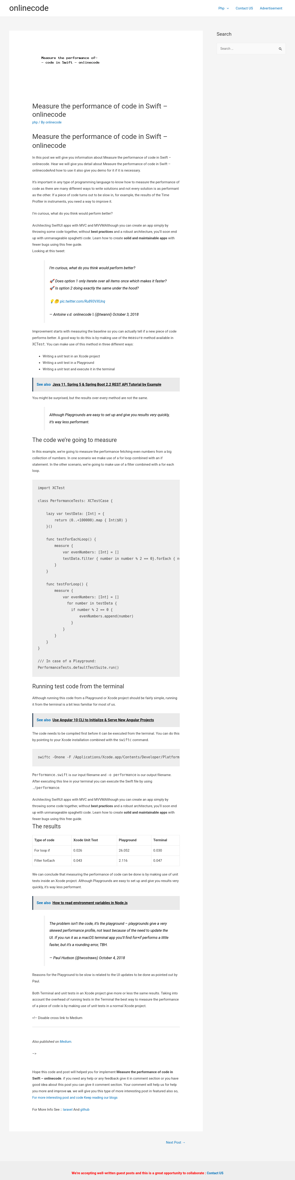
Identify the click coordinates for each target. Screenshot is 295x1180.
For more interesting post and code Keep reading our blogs (77, 1097)
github (86, 1109)
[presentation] (226, 8)
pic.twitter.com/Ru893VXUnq (84, 301)
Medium (66, 1042)
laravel (68, 1109)
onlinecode (29, 8)
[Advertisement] (251, 133)
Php (223, 8)
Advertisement (271, 8)
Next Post (175, 1142)
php (35, 122)
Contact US (244, 8)
